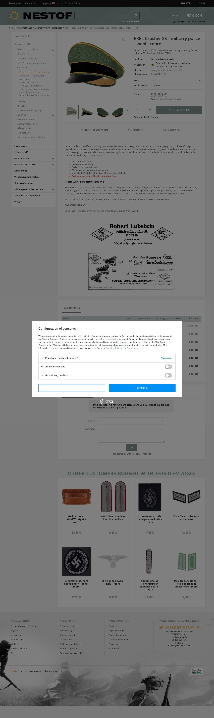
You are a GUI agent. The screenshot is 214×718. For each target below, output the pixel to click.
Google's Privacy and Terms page (122, 348)
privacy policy (111, 339)
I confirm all (142, 387)
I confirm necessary (72, 387)
